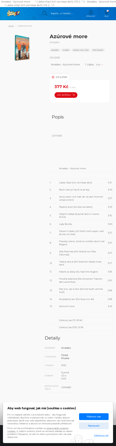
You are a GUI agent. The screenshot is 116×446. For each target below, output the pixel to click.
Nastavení (93, 425)
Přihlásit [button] (90, 13)
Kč (106, 13)
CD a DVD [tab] (60, 77)
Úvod (9, 26)
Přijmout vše (94, 416)
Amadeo (55, 50)
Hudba (66, 50)
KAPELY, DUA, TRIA (81, 50)
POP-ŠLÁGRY (98, 50)
